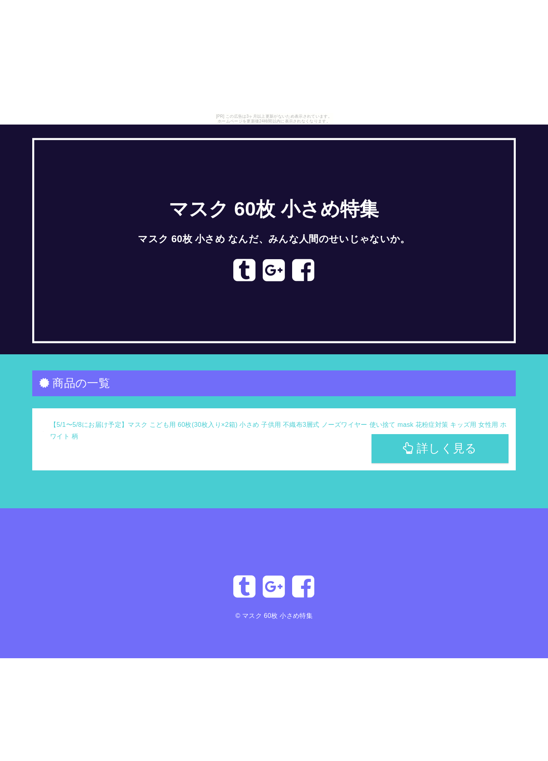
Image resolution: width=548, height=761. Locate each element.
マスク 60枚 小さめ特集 (274, 209)
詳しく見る (440, 448)
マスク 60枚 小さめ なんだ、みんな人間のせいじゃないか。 (274, 238)
